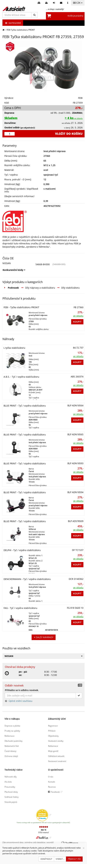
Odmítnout (46, 859)
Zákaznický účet (57, 718)
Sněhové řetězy (12, 797)
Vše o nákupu (12, 718)
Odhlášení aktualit (56, 756)
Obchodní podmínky (13, 741)
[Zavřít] (84, 848)
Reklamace (9, 735)
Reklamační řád (12, 746)
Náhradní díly (11, 776)
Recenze (52, 786)
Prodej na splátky (12, 730)
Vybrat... (60, 859)
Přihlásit (51, 730)
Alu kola (8, 781)
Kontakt (51, 781)
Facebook (55, 792)
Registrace (53, 725)
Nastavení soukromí (57, 761)
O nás (50, 776)
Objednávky (53, 735)
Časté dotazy (10, 751)
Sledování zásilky (55, 741)
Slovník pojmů (11, 802)
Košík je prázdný (75, 15)
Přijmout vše (74, 859)
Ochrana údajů (11, 756)
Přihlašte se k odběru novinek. (22, 690)
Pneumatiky (10, 786)
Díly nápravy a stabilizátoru (40, 287)
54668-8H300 (43, 264)
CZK (77, 2)
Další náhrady (43, 637)
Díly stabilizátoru (70, 287)
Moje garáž (53, 751)
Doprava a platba (12, 725)
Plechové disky (11, 792)
